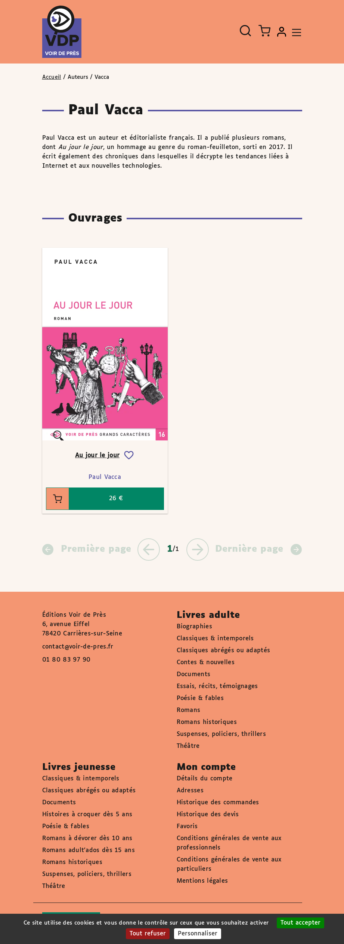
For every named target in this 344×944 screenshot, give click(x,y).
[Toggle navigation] (294, 31)
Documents (194, 674)
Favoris (187, 826)
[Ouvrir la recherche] (245, 30)
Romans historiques (207, 722)
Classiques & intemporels (215, 638)
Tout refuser (148, 934)
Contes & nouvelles (206, 662)
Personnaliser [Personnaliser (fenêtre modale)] (197, 934)
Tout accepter (300, 923)
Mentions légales (202, 881)
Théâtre (188, 746)
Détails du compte (205, 779)
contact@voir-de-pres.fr (78, 647)
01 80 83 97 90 (66, 660)
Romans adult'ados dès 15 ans (88, 850)
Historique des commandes (218, 802)
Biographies (194, 626)
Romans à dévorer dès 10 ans (87, 838)
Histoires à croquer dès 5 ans (87, 814)
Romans (189, 710)
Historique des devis (208, 814)
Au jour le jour (97, 455)
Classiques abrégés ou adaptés (223, 650)
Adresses (190, 790)
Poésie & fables (200, 698)
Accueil (51, 77)
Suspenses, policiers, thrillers (221, 734)
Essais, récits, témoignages (217, 686)
